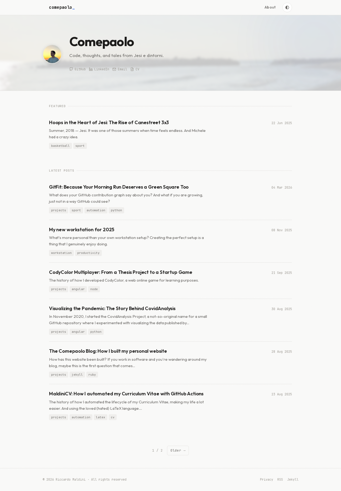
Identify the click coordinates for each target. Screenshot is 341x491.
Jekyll (292, 479)
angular (78, 289)
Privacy (266, 479)
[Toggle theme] (287, 7)
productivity (88, 253)
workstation (61, 253)
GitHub (77, 69)
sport (80, 146)
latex (100, 417)
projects (58, 210)
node (94, 289)
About (270, 7)
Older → (177, 450)
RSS (280, 479)
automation (96, 210)
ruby (92, 374)
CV (134, 69)
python (116, 210)
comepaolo (62, 7)
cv (113, 417)
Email (119, 69)
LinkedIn (99, 69)
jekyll (77, 374)
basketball (60, 146)
